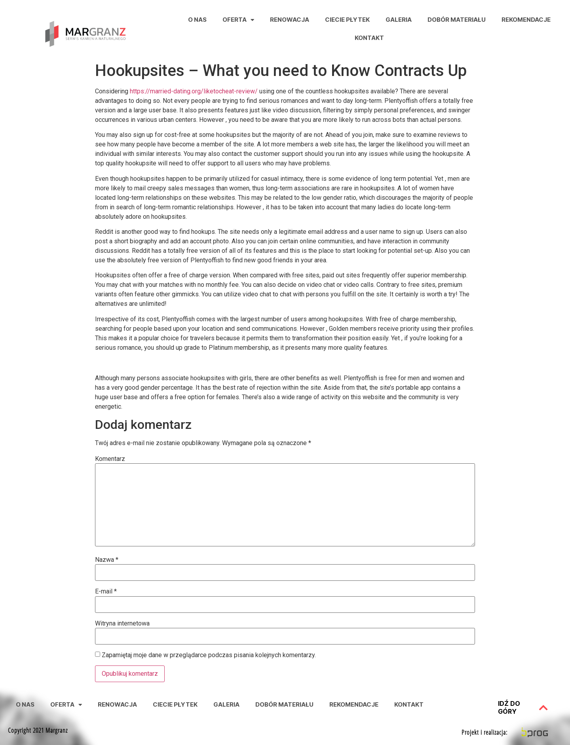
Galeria (399, 19)
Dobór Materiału (457, 19)
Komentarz (110, 459)
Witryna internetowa (122, 623)
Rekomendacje (526, 19)
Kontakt (369, 38)
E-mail (106, 591)
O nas (197, 19)
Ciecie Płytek (347, 19)
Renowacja (289, 19)
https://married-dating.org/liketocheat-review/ (194, 91)
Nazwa (106, 560)
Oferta (238, 20)
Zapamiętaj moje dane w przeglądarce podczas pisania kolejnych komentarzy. (209, 655)
